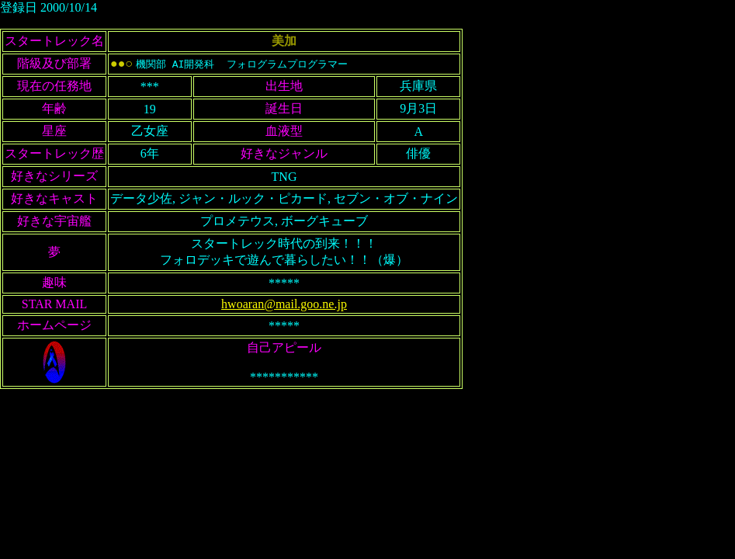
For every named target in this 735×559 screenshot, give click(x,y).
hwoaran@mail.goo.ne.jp (284, 304)
